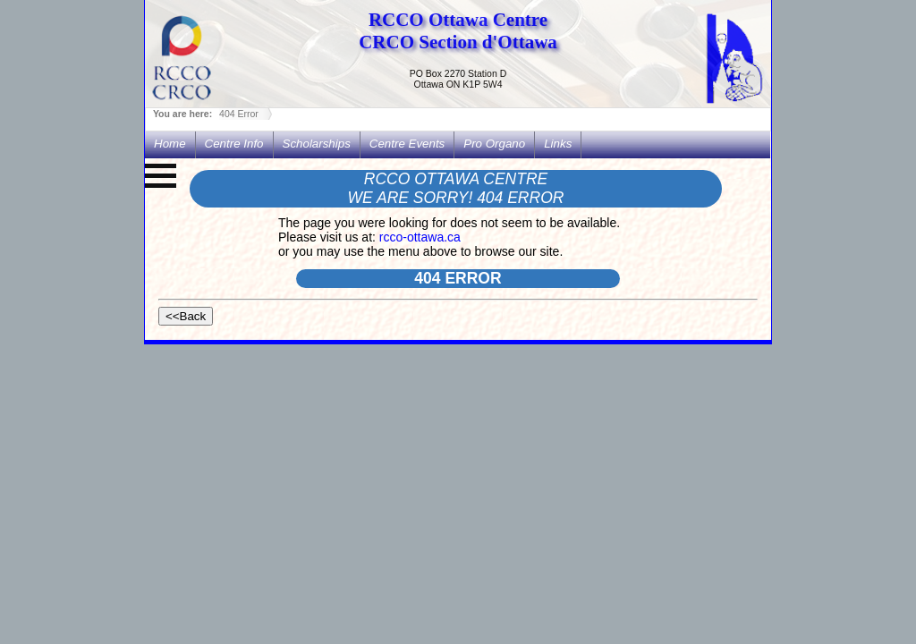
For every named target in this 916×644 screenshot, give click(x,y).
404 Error (239, 113)
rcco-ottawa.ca (420, 237)
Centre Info (234, 143)
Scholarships (317, 143)
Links (558, 143)
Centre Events (407, 143)
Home (170, 143)
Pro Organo (494, 143)
